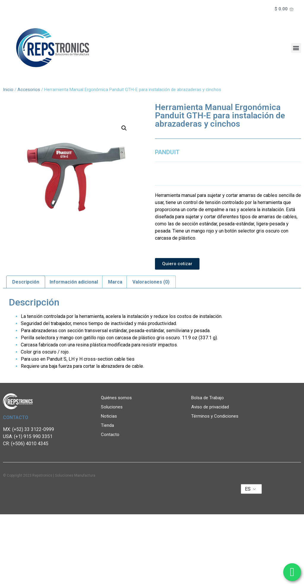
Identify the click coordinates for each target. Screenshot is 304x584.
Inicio (8, 89)
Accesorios (29, 89)
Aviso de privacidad (210, 407)
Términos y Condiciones (214, 416)
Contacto (110, 434)
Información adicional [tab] (74, 282)
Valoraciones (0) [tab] (151, 282)
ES (248, 489)
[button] (296, 48)
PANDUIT (167, 152)
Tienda (107, 425)
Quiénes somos (118, 398)
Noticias (110, 416)
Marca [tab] (115, 282)
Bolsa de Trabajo (207, 397)
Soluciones (113, 407)
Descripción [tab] (25, 282)
